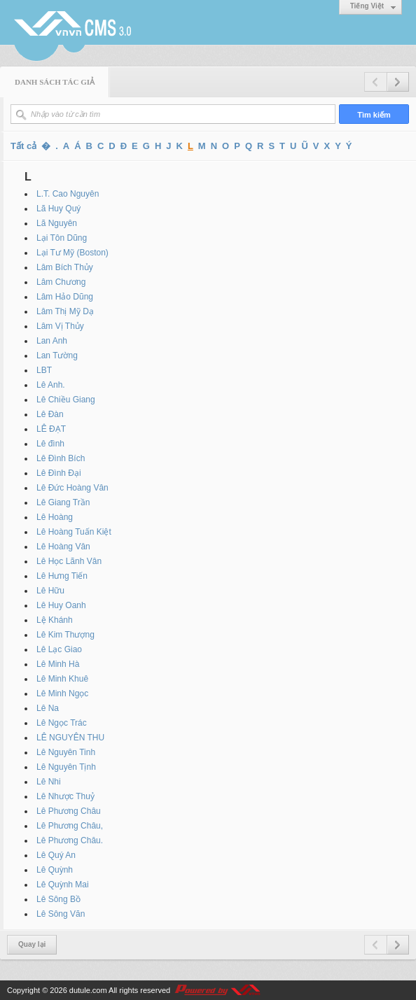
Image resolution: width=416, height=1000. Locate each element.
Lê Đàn (50, 414)
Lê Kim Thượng (65, 635)
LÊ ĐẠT (51, 429)
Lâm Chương (60, 282)
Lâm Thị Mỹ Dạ (65, 311)
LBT (44, 370)
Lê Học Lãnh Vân (69, 561)
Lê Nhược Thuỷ (65, 796)
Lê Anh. (50, 385)
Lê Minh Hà (57, 664)
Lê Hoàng (54, 517)
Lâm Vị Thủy (60, 326)
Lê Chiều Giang (65, 399)
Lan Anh (51, 341)
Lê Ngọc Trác (61, 723)
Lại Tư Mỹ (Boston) (72, 253)
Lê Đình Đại (58, 473)
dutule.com (88, 990)
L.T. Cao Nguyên (67, 194)
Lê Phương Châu (68, 811)
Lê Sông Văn (60, 914)
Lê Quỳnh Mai (62, 884)
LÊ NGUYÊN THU (70, 737)
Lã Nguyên (56, 223)
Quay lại (32, 944)
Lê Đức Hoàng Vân (72, 488)
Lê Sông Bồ (58, 899)
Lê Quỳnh (54, 870)
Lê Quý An (56, 855)
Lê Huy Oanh (61, 605)
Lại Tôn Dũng (61, 238)
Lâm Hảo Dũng (64, 297)
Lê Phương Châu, (69, 826)
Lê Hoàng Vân (63, 546)
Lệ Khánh (54, 620)
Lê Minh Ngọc (62, 693)
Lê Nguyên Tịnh (66, 767)
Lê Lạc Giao (59, 649)
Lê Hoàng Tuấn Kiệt (73, 532)
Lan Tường (57, 355)
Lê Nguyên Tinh (65, 752)
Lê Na (47, 708)
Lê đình (50, 444)
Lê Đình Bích (60, 458)
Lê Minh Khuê (62, 679)
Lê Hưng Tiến (62, 576)
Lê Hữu (50, 591)
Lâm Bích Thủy (64, 267)
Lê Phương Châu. (69, 840)
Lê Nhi (48, 782)
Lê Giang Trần (63, 502)
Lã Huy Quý (58, 208)
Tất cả (23, 146)
